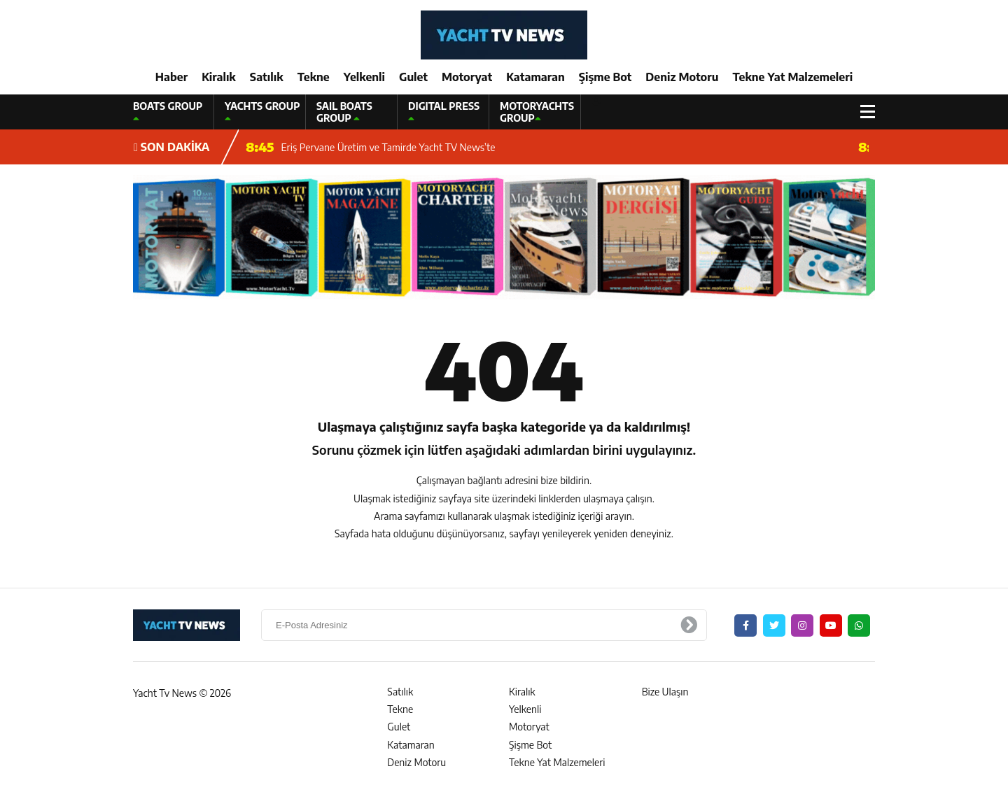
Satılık (267, 77)
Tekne (314, 77)
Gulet (413, 77)
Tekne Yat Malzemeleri (792, 77)
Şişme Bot (605, 77)
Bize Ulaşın (665, 692)
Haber (171, 77)
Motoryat (467, 77)
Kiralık (219, 77)
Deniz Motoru (681, 77)
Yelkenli (364, 77)
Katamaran (535, 77)
